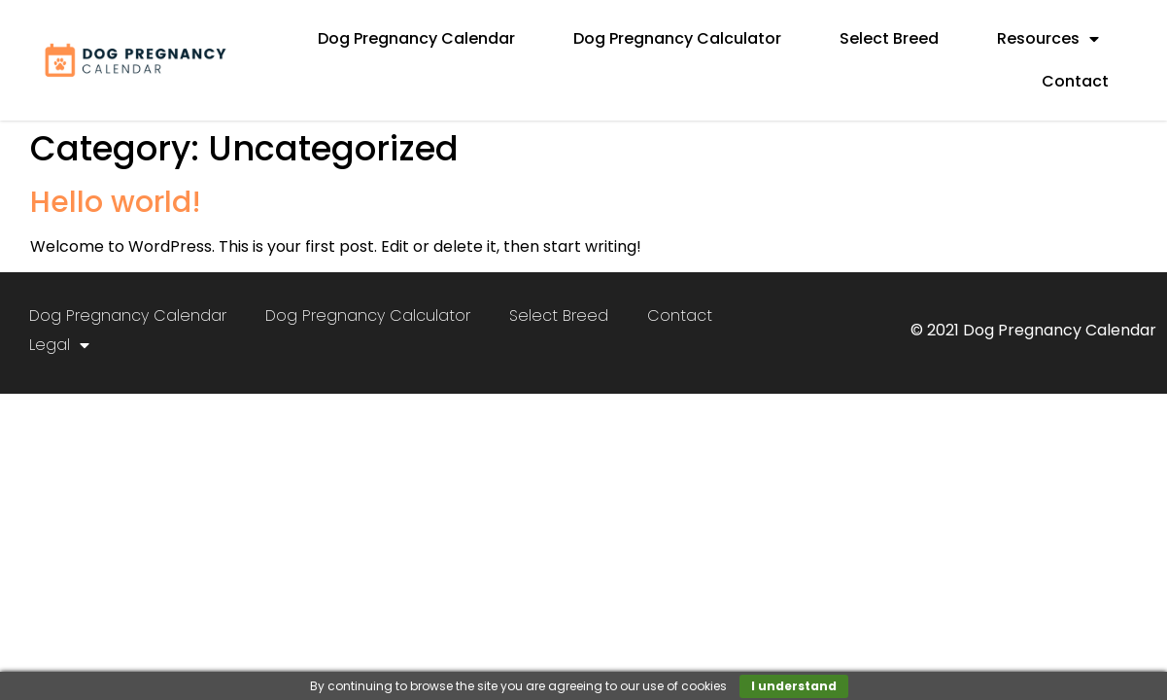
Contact (1075, 81)
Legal (59, 345)
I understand (794, 686)
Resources (1048, 38)
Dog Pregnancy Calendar (416, 38)
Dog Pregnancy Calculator (677, 38)
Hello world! (115, 202)
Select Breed (889, 38)
